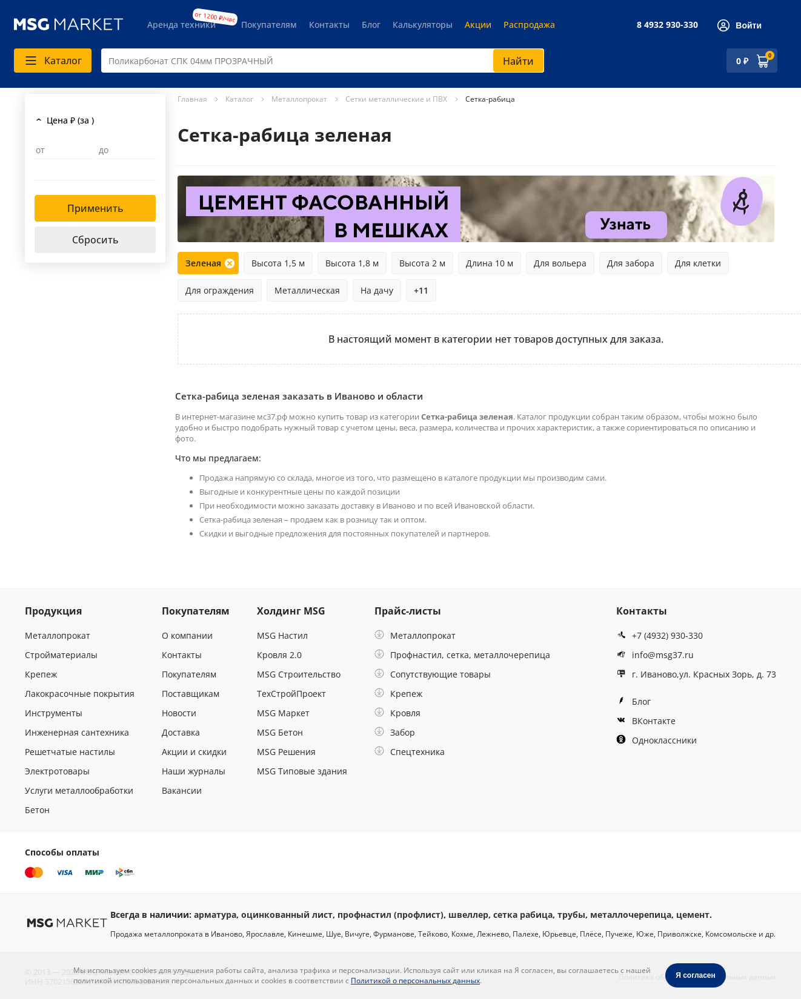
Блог (371, 24)
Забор (394, 732)
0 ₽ (742, 61)
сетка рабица (523, 914)
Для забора (630, 263)
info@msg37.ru (655, 655)
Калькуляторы (423, 24)
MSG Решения (286, 751)
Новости (179, 713)
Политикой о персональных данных (415, 980)
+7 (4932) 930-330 (659, 635)
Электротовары (57, 771)
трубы (571, 914)
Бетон (37, 810)
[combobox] (322, 60)
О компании (187, 635)
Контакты (329, 24)
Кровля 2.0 (279, 655)
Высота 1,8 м (352, 263)
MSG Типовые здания (302, 771)
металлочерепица (630, 914)
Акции (478, 24)
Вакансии (182, 790)
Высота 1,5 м (278, 263)
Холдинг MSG (291, 611)
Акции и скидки (194, 751)
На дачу (377, 290)
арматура (215, 914)
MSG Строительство (299, 674)
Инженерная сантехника (77, 732)
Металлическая (307, 290)
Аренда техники (181, 24)
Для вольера (560, 263)
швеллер (468, 914)
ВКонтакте (646, 721)
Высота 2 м (422, 263)
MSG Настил (282, 635)
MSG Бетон (280, 732)
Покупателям (269, 24)
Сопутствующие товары (432, 674)
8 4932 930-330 (667, 24)
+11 (421, 290)
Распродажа (529, 24)
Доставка (181, 732)
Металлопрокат (57, 635)
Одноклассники (656, 740)
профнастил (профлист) (390, 914)
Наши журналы (193, 771)
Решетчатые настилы (70, 751)
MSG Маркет (283, 713)
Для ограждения (219, 290)
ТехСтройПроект (291, 693)
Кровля (397, 713)
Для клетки (698, 263)
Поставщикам (190, 693)
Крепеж (41, 674)
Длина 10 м (489, 263)
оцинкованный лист (287, 914)
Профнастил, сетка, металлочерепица (462, 655)
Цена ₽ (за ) (70, 120)
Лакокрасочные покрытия (80, 693)
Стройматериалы (61, 655)
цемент (693, 914)
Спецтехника (409, 751)
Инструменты (53, 713)
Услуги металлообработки (79, 790)
